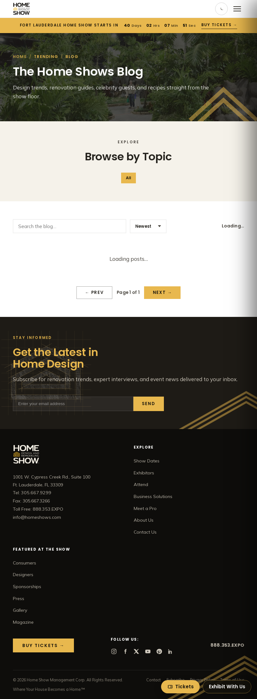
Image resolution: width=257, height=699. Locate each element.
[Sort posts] (148, 226)
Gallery (20, 610)
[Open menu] (237, 9)
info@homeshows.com (37, 517)
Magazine (23, 622)
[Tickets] (180, 686)
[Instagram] (114, 651)
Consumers (24, 563)
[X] (136, 651)
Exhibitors (144, 473)
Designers (23, 574)
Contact (153, 679)
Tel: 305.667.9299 (32, 493)
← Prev (94, 292)
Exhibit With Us (227, 686)
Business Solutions (153, 496)
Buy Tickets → (219, 24)
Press (18, 598)
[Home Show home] (21, 9)
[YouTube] (148, 651)
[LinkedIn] (170, 651)
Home (20, 56)
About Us (144, 520)
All (128, 177)
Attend (141, 484)
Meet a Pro (145, 508)
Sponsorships (27, 586)
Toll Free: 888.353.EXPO (38, 509)
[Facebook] (125, 651)
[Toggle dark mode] (221, 9)
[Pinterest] (159, 651)
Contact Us (145, 532)
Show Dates (146, 461)
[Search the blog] (69, 226)
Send (148, 404)
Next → (162, 292)
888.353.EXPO (227, 645)
